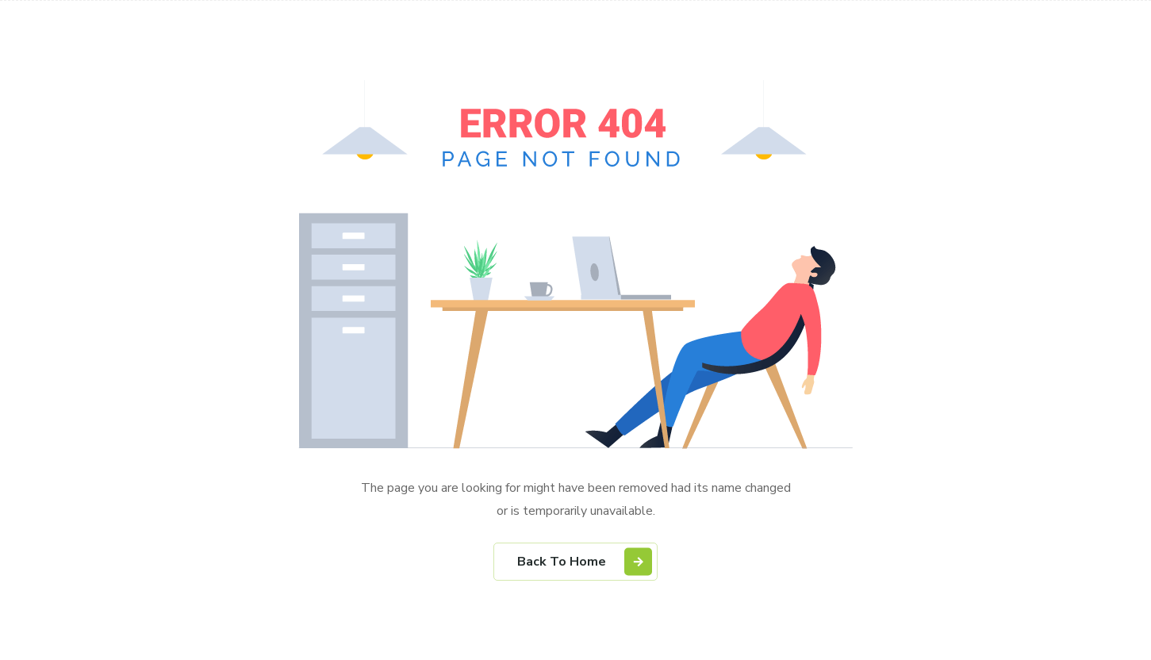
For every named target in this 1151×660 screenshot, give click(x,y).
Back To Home (584, 561)
